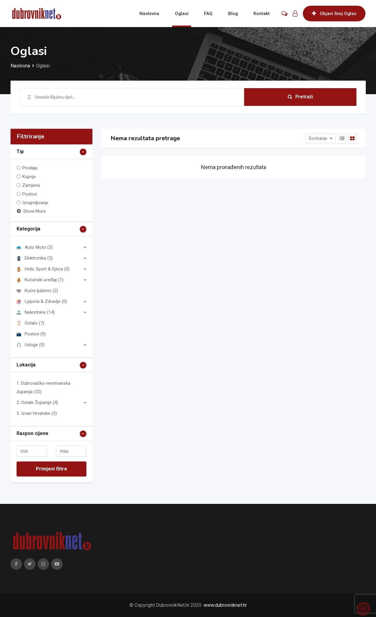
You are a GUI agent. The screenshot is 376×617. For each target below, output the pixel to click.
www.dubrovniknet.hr (225, 605)
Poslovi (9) (31, 334)
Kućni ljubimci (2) (37, 290)
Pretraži (300, 97)
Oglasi (181, 13)
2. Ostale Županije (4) (37, 402)
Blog (233, 13)
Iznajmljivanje (35, 202)
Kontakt (261, 13)
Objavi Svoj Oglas (334, 13)
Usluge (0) (31, 344)
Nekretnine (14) (36, 312)
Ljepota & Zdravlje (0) (42, 301)
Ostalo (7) (30, 323)
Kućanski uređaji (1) (40, 279)
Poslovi (29, 194)
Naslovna (149, 13)
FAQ (208, 13)
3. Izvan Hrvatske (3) (37, 413)
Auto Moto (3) (35, 247)
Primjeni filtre (51, 469)
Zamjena (31, 185)
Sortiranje (318, 138)
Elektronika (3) (35, 258)
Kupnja (29, 176)
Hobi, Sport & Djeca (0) (43, 269)
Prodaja (29, 168)
